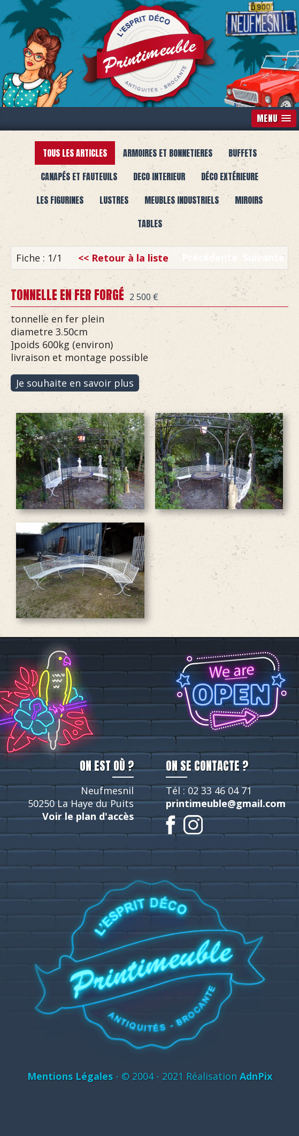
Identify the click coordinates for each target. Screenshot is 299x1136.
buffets (242, 153)
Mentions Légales (70, 1076)
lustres (113, 200)
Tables (149, 223)
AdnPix (256, 1076)
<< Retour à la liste (123, 257)
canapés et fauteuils (79, 176)
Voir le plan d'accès (88, 816)
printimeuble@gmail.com (226, 803)
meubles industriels (181, 200)
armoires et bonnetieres (167, 153)
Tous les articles (75, 153)
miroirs (249, 200)
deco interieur (159, 176)
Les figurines (59, 200)
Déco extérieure (229, 176)
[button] (273, 118)
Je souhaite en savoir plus (75, 383)
